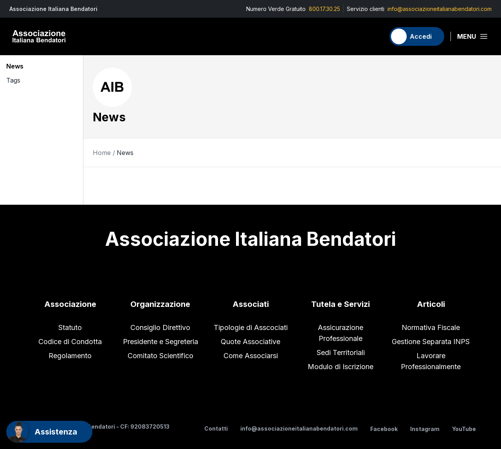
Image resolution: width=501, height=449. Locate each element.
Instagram (425, 429)
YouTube (464, 429)
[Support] (49, 432)
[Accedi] (416, 36)
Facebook (384, 429)
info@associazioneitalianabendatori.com (439, 8)
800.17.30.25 (324, 8)
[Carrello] (375, 36)
